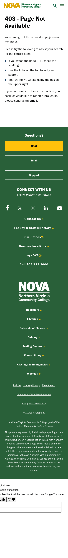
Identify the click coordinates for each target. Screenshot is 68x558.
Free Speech (48, 385)
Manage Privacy (31, 385)
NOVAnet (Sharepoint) (34, 412)
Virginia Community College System (34, 425)
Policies (17, 385)
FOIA (24, 403)
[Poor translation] (11, 499)
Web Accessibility (37, 403)
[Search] (55, 6)
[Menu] (62, 5)
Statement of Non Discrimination (34, 394)
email (33, 100)
